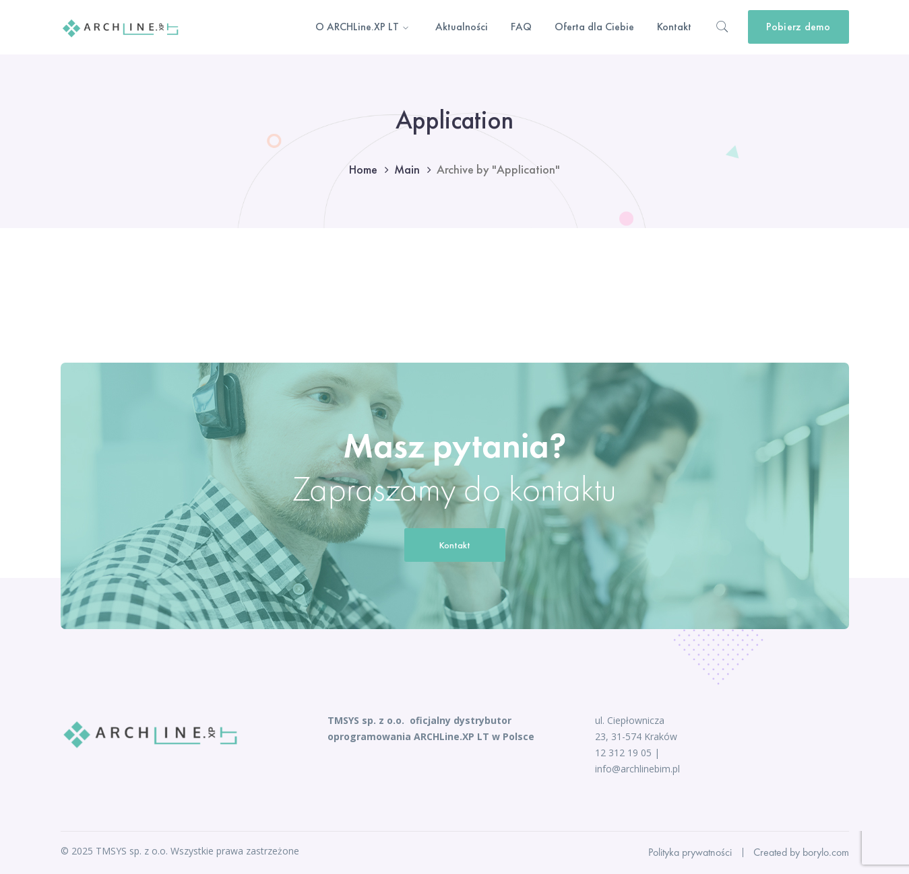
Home (363, 169)
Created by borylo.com (801, 852)
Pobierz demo (798, 27)
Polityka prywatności (690, 852)
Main (407, 169)
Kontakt (454, 545)
